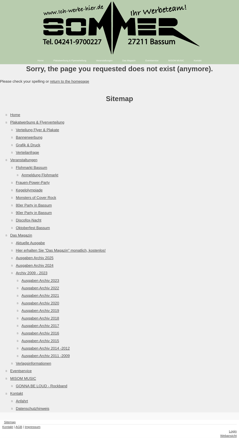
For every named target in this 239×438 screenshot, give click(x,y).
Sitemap (10, 422)
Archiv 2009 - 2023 (31, 273)
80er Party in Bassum (34, 205)
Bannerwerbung (29, 137)
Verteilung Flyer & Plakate (37, 130)
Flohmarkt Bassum (31, 167)
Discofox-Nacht (28, 220)
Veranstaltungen (23, 160)
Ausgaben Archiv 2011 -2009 (45, 356)
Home (15, 115)
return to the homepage (69, 81)
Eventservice (21, 371)
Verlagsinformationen (33, 363)
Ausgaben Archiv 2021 (40, 295)
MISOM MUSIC (23, 378)
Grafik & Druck (28, 145)
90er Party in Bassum (34, 213)
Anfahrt (22, 401)
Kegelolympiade (29, 190)
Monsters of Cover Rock (36, 198)
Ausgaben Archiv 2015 (40, 341)
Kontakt (16, 393)
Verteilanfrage (27, 152)
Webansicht (228, 435)
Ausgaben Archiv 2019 (40, 311)
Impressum (32, 427)
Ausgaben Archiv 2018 (40, 318)
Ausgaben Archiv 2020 (40, 303)
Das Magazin (21, 235)
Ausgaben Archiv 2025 (35, 258)
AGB (18, 427)
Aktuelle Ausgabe (30, 243)
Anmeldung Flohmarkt (39, 175)
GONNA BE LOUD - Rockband (41, 386)
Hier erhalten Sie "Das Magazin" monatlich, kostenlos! (61, 250)
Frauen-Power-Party (33, 182)
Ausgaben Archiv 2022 (40, 288)
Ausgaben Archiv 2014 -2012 (45, 348)
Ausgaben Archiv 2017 (40, 326)
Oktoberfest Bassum (33, 228)
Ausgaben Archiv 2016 (40, 333)
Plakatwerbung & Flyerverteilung (37, 122)
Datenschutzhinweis (32, 408)
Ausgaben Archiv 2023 (40, 280)
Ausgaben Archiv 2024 (35, 265)
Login (233, 431)
